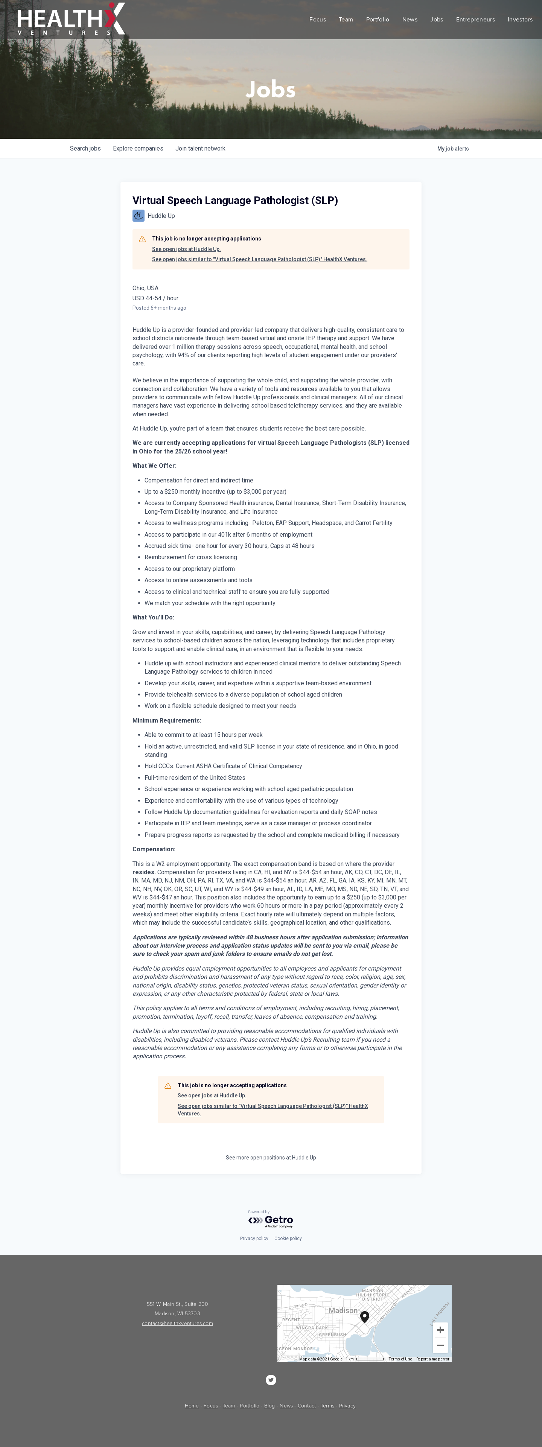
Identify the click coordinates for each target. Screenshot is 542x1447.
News (286, 1406)
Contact (307, 1406)
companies (138, 148)
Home (192, 1406)
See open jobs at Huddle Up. (186, 249)
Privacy (347, 1406)
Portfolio (249, 1406)
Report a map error (432, 1359)
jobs (85, 148)
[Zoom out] (440, 1345)
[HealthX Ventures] (271, 1380)
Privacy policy (254, 1238)
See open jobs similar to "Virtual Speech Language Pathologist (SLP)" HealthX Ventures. (259, 259)
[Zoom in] (440, 1329)
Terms (327, 1406)
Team (229, 1406)
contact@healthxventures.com (177, 1323)
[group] (364, 1323)
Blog (269, 1406)
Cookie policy (288, 1238)
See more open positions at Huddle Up (271, 1158)
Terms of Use (400, 1359)
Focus (211, 1406)
